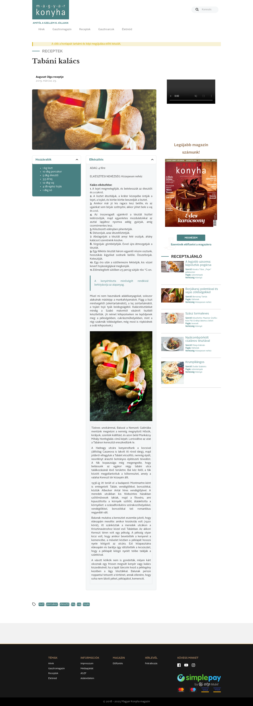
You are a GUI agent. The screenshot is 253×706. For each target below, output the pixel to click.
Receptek (85, 29)
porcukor (52, 604)
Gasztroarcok (106, 29)
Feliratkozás (151, 663)
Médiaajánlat (87, 668)
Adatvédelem (87, 678)
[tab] (56, 160)
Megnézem (191, 238)
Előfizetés (118, 663)
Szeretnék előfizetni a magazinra (191, 244)
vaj (79, 604)
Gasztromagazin (61, 29)
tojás (86, 604)
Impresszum (87, 663)
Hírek (41, 29)
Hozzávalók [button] (57, 159)
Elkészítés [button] (121, 159)
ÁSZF (83, 673)
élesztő (64, 604)
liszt (41, 604)
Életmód (127, 29)
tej (73, 604)
